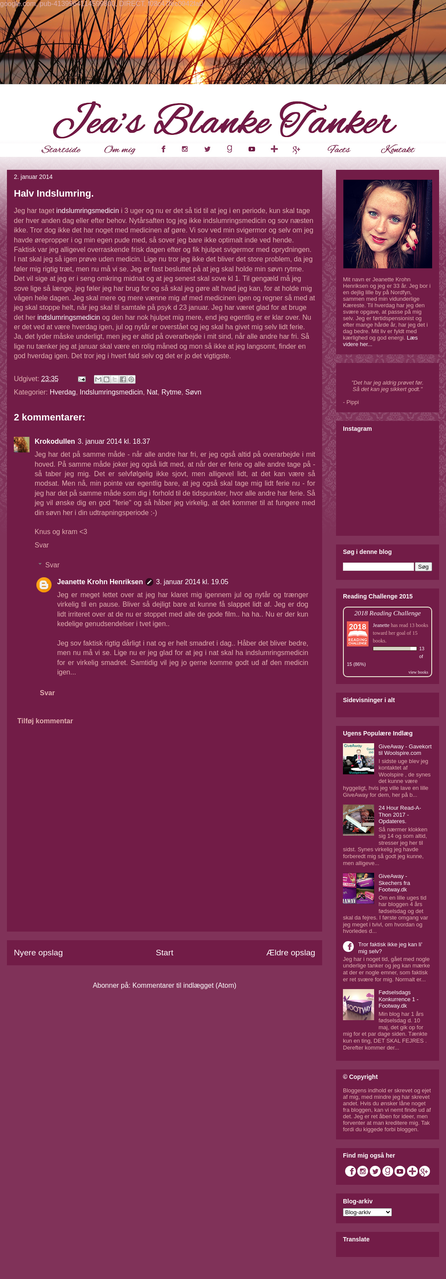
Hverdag (63, 392)
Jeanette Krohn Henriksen (100, 581)
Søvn (193, 392)
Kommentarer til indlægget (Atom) (184, 985)
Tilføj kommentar (45, 721)
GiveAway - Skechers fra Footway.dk (394, 883)
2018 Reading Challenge (387, 613)
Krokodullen (55, 441)
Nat (152, 392)
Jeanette (381, 625)
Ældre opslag (290, 952)
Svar (42, 545)
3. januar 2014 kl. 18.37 (114, 441)
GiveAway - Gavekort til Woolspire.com (405, 750)
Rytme (171, 392)
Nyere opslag (38, 952)
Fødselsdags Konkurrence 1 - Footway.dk (398, 999)
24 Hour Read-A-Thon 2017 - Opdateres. (399, 814)
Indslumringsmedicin (111, 392)
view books (418, 672)
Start (165, 952)
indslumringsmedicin (87, 210)
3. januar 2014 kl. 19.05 (192, 581)
